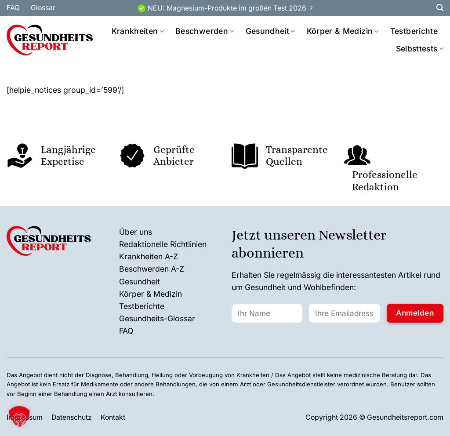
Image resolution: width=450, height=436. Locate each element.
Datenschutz (71, 417)
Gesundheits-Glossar (157, 318)
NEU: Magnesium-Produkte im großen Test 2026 (227, 8)
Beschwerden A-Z (151, 268)
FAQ (13, 8)
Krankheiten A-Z (148, 256)
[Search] (439, 7)
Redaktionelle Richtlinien (163, 244)
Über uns (135, 231)
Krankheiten (138, 31)
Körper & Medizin (343, 31)
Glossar (43, 8)
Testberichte (414, 31)
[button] (19, 416)
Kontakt (113, 417)
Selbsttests (419, 48)
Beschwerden (204, 31)
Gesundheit (270, 31)
